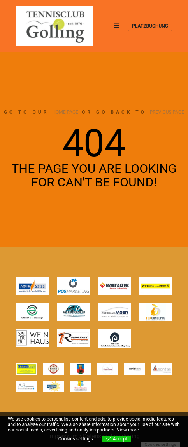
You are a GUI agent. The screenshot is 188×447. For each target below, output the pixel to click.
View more (128, 430)
